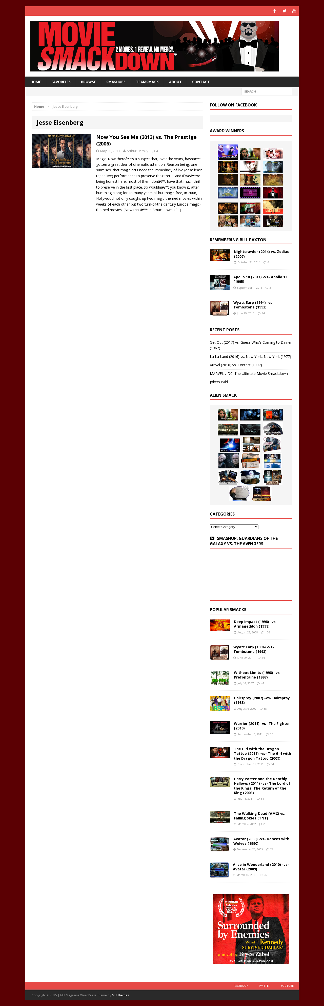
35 (271, 734)
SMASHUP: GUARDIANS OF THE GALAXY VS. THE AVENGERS (244, 540)
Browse (88, 81)
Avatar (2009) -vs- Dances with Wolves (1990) (261, 840)
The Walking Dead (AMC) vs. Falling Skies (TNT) (259, 815)
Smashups (116, 81)
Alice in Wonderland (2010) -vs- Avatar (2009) (261, 866)
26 (271, 849)
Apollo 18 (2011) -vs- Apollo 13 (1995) (260, 279)
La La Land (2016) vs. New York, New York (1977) (250, 356)
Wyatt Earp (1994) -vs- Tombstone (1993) (253, 304)
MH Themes (120, 995)
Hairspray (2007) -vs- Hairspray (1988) (262, 700)
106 (267, 632)
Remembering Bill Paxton (238, 239)
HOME (35, 81)
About (175, 81)
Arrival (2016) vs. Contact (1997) (236, 364)
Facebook (241, 985)
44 (262, 683)
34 (272, 763)
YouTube (287, 985)
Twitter (264, 985)
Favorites (61, 81)
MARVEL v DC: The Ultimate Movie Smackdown (249, 373)
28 (264, 823)
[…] (178, 209)
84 (263, 313)
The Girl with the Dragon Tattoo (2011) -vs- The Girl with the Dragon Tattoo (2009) (262, 753)
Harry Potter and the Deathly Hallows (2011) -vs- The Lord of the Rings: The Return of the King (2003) (262, 785)
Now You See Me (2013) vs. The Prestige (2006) (146, 140)
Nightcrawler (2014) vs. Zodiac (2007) (261, 253)
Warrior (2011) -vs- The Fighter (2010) (262, 725)
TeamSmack (147, 81)
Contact (201, 81)
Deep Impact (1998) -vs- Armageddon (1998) (255, 623)
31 (262, 798)
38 (265, 708)
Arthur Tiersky (137, 150)
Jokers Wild (219, 381)
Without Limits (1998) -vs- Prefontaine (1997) (257, 674)
